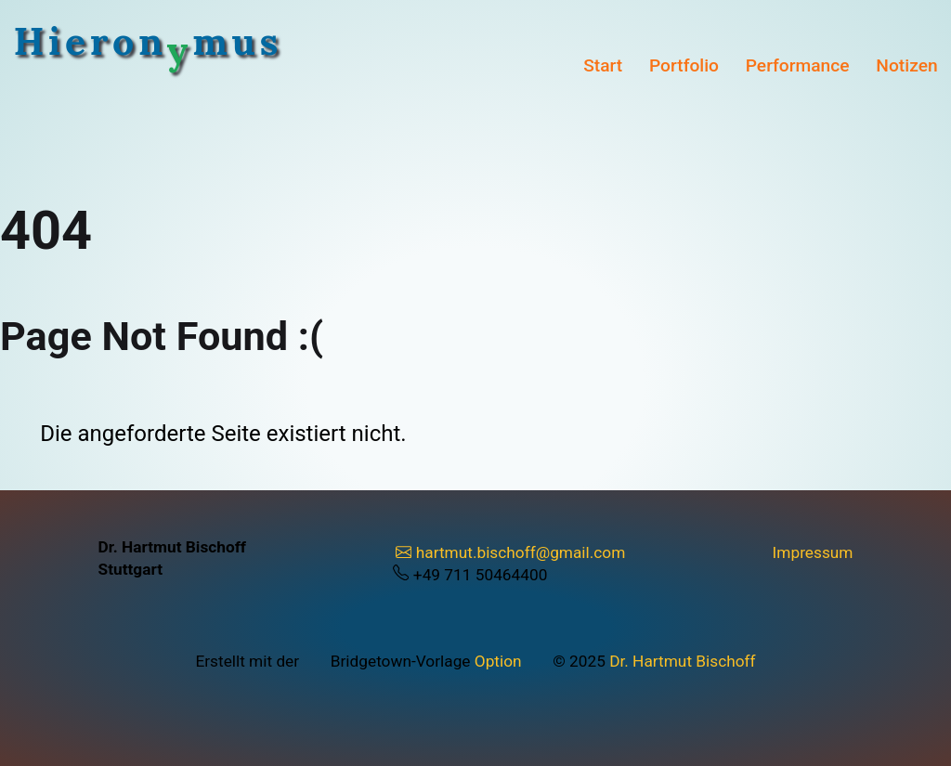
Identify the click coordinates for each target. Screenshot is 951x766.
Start (602, 65)
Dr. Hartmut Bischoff (682, 661)
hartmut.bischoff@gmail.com (511, 552)
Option (498, 661)
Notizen (906, 65)
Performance (798, 65)
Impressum (813, 552)
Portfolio (684, 65)
